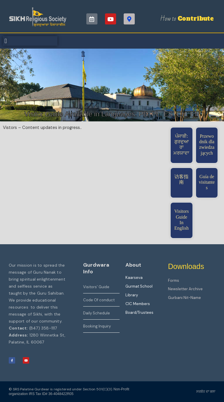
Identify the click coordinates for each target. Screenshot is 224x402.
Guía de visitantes (207, 182)
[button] (5, 41)
